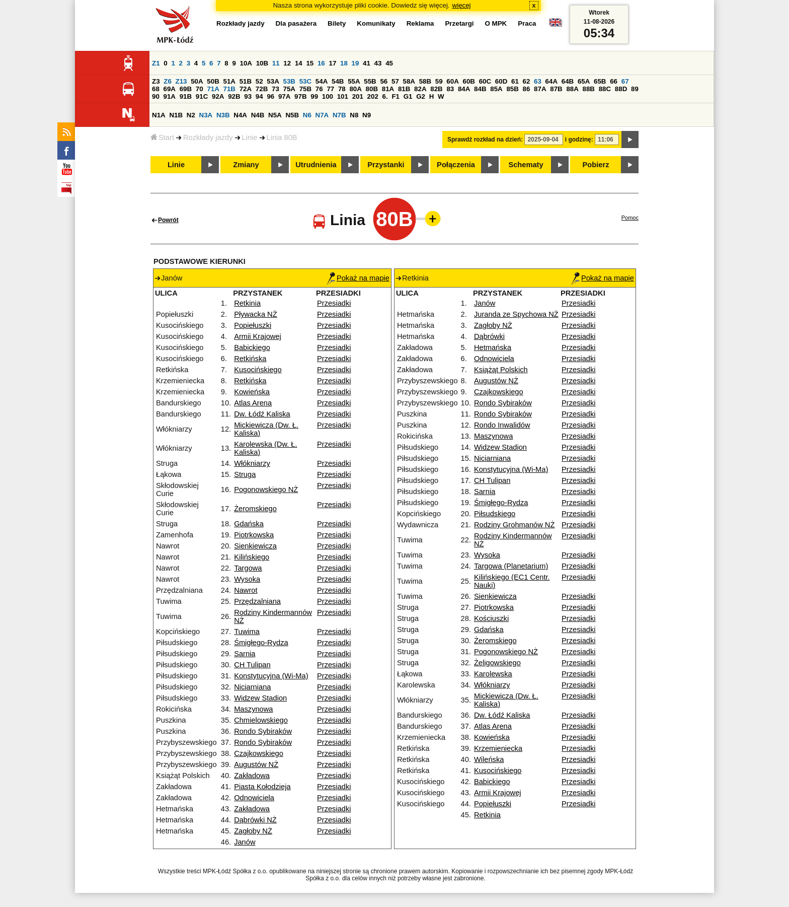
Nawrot (245, 590)
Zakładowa (252, 776)
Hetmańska (492, 347)
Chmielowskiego (261, 720)
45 (389, 63)
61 (515, 81)
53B (289, 81)
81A (388, 89)
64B (568, 81)
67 (625, 81)
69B (186, 89)
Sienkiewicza (255, 546)
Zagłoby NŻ (253, 831)
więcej (461, 5)
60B (469, 81)
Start (162, 137)
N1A (159, 115)
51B (246, 81)
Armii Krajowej (257, 336)
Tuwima (247, 631)
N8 (354, 115)
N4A (240, 115)
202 (372, 96)
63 (537, 81)
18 (344, 63)
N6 (307, 115)
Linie (250, 137)
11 (276, 63)
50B (213, 81)
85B (512, 89)
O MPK (496, 23)
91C (202, 96)
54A (321, 81)
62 (526, 81)
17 (332, 63)
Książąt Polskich (501, 370)
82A (420, 89)
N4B (258, 115)
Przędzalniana (257, 601)
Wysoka (247, 579)
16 (321, 63)
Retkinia (247, 303)
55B (370, 81)
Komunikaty (376, 23)
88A (572, 89)
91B (186, 96)
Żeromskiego (255, 509)
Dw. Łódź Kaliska (262, 414)
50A (197, 81)
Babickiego (252, 347)
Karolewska (493, 674)
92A (218, 96)
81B (404, 89)
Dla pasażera (296, 23)
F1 (395, 96)
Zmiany (246, 165)
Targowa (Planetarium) (511, 566)
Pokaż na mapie (358, 278)
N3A (206, 115)
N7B (339, 115)
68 (156, 89)
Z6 (168, 81)
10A (246, 63)
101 (342, 96)
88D (621, 89)
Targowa (248, 568)
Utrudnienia (315, 165)
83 (450, 89)
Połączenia (456, 165)
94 (259, 96)
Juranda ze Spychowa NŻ (516, 314)
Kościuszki (491, 618)
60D (501, 81)
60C (485, 81)
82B (436, 89)
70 (199, 89)
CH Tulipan (252, 665)
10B (262, 63)
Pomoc (630, 218)
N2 (191, 115)
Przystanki (385, 165)
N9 (366, 115)
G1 (408, 96)
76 (319, 89)
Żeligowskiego (497, 663)
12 (287, 63)
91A (170, 96)
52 (259, 81)
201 (357, 96)
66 (613, 81)
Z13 (181, 81)
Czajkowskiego (258, 753)
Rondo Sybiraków (263, 731)
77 (330, 89)
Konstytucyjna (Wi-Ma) (271, 676)
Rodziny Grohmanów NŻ (514, 525)
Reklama (420, 23)
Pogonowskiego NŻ (266, 489)
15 (309, 63)
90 (156, 96)
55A (354, 81)
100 (327, 96)
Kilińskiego (251, 557)
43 (378, 63)
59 (439, 81)
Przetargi (459, 23)
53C (305, 81)
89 (635, 89)
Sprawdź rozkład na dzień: (485, 139)
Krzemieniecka (498, 748)
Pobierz (596, 165)
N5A (275, 115)
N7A (322, 115)
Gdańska (249, 524)
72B (262, 89)
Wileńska (489, 759)
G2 (420, 96)
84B (480, 89)
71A (213, 89)
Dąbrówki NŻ (255, 820)
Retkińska (250, 359)
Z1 (156, 63)
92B (234, 96)
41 (366, 63)
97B (300, 96)
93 (248, 96)
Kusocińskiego (258, 370)
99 (314, 96)
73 (275, 89)
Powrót (168, 220)
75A (289, 89)
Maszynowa (253, 709)
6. (385, 96)
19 (355, 63)
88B (589, 89)
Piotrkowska (254, 535)
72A (246, 89)
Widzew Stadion (260, 698)
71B (229, 89)
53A (273, 81)
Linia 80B (282, 137)
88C (605, 89)
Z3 (156, 81)
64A (551, 81)
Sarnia (244, 654)
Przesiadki (334, 303)
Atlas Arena (253, 403)
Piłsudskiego (494, 514)
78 (342, 89)
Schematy (525, 165)
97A (284, 96)
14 (298, 63)
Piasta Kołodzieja (262, 787)
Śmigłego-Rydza (261, 643)
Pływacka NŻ (255, 314)
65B (600, 81)
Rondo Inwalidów (502, 425)
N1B (176, 115)
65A (584, 81)
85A (496, 89)
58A (409, 81)
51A (229, 81)
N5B (292, 115)
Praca (527, 23)
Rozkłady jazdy (208, 137)
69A (170, 89)
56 (383, 81)
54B (338, 81)
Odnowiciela (254, 798)
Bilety (337, 23)
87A (540, 89)
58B (425, 81)
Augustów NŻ (256, 764)
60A (452, 81)
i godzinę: (579, 139)
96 (270, 96)
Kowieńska (252, 392)
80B (372, 89)
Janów (244, 842)
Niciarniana (252, 687)
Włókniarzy (252, 463)
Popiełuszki (252, 325)
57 (395, 81)
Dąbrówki (489, 336)
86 (526, 89)
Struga (245, 474)
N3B (223, 115)
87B (556, 89)
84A (464, 89)
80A (355, 89)
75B (305, 89)
